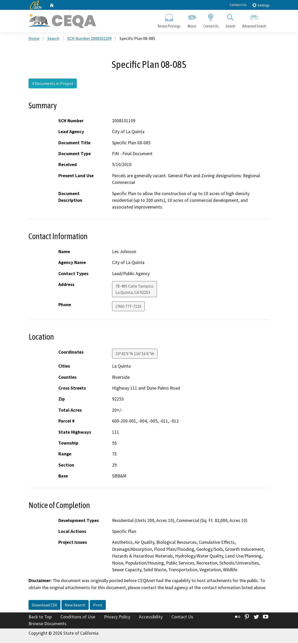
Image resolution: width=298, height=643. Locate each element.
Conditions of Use (77, 617)
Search (230, 19)
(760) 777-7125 (128, 306)
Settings (260, 5)
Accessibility (151, 617)
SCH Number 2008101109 (89, 38)
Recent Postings (169, 19)
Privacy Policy (117, 617)
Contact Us (238, 4)
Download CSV (44, 605)
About (191, 19)
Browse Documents (47, 624)
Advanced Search (254, 19)
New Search (75, 605)
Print (97, 605)
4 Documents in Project (52, 83)
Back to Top (40, 617)
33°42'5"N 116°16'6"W (134, 353)
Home (34, 38)
